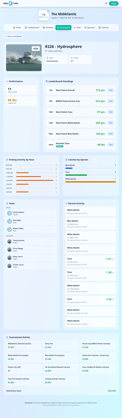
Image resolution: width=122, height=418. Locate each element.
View (110, 90)
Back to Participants (13, 36)
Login (113, 3)
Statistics (104, 27)
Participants (63, 27)
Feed (77, 27)
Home (17, 27)
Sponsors (89, 27)
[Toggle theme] (106, 3)
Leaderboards (32, 27)
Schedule (48, 27)
